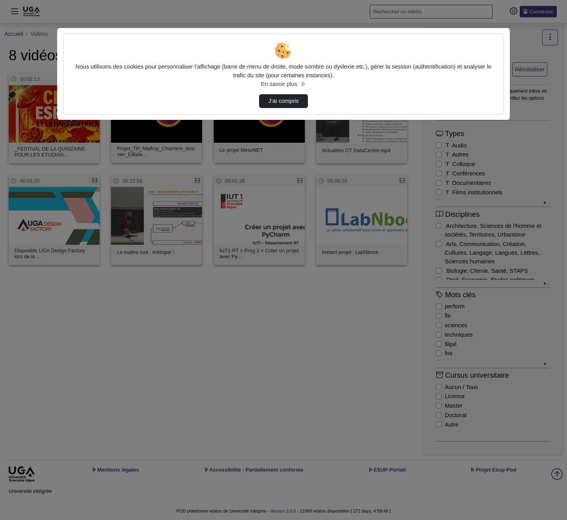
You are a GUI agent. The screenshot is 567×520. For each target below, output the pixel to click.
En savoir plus (283, 84)
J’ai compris (283, 101)
